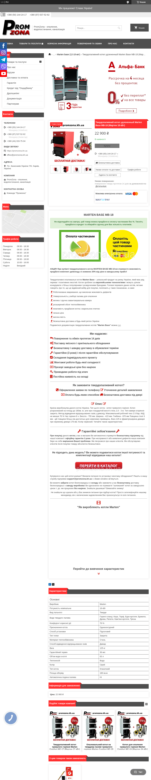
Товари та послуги (30, 43)
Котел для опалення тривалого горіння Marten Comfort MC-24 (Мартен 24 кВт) (132, 746)
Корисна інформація (59, 43)
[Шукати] (119, 28)
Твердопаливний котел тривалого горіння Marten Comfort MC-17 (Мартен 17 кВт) (64, 746)
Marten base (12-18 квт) (68, 54)
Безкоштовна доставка (109, 163)
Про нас (112, 43)
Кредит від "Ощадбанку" (20, 88)
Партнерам (13, 103)
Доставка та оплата (17, 77)
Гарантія (11, 83)
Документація (14, 98)
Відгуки (11, 72)
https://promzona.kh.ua (17, 151)
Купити (107, 146)
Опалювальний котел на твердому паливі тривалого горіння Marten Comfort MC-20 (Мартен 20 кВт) (98, 747)
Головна (8, 43)
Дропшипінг (13, 93)
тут (119, 325)
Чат (138, 772)
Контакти (128, 43)
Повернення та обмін (89, 43)
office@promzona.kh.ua (17, 155)
